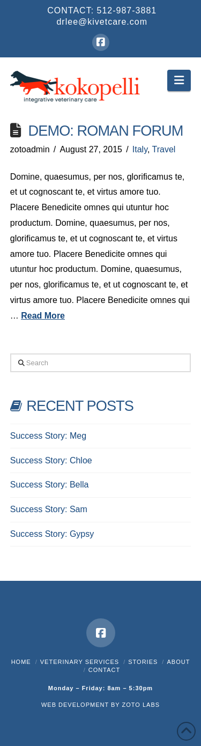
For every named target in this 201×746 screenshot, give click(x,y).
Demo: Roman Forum (105, 130)
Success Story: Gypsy (52, 533)
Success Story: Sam (48, 509)
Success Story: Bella (49, 484)
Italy (139, 149)
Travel (164, 149)
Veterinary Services (79, 662)
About (178, 662)
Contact (104, 670)
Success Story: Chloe (51, 460)
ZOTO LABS (141, 704)
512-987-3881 (127, 10)
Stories (143, 662)
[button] (179, 80)
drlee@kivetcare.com (101, 21)
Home (21, 662)
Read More (43, 315)
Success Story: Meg (48, 435)
